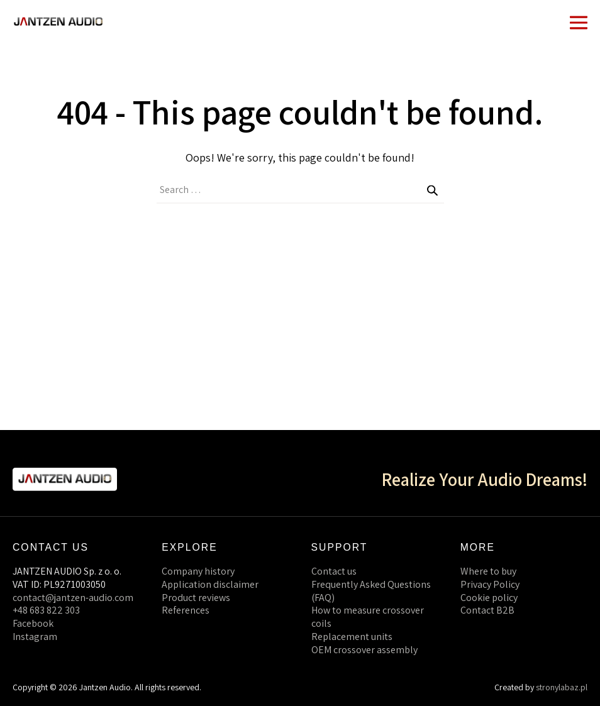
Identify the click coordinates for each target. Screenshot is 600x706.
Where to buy (488, 571)
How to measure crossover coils (367, 617)
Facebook (33, 623)
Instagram (35, 636)
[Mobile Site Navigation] (578, 21)
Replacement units (351, 636)
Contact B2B (487, 610)
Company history (198, 571)
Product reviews (196, 597)
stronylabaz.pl (561, 687)
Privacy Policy (489, 584)
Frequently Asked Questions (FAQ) (371, 591)
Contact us (334, 571)
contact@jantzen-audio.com (73, 597)
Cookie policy (489, 597)
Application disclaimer (210, 584)
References (185, 610)
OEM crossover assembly (364, 649)
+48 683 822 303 (46, 610)
